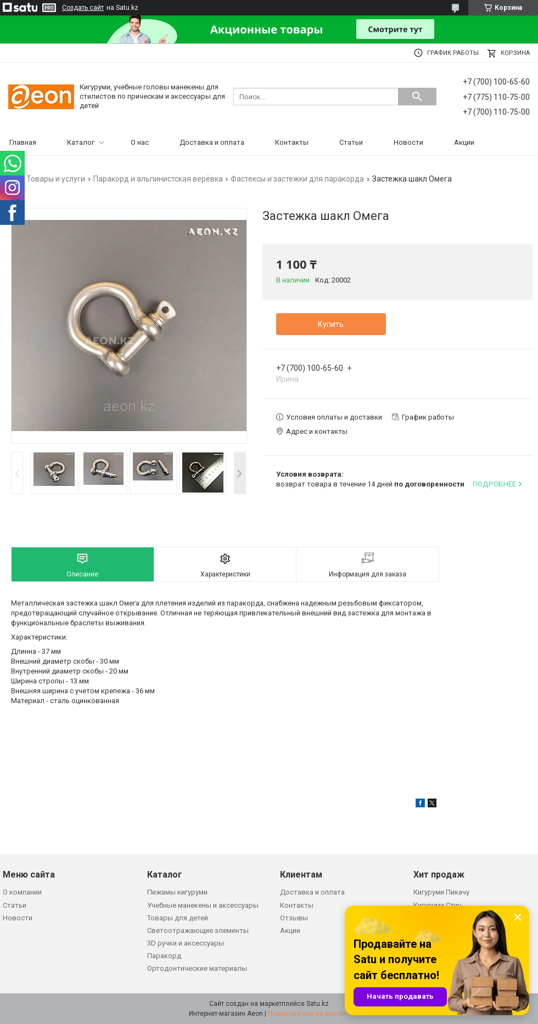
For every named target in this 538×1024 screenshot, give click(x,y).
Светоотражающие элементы (198, 930)
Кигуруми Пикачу (441, 892)
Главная (22, 142)
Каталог (80, 142)
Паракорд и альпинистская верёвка (158, 178)
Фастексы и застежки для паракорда (297, 178)
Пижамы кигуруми (177, 892)
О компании (22, 892)
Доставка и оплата (212, 142)
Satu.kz (317, 1004)
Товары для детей (177, 918)
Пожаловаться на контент (308, 1013)
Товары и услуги (55, 178)
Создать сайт (83, 8)
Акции (464, 142)
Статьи (351, 142)
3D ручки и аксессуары (185, 943)
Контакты (292, 142)
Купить (331, 324)
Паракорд (164, 956)
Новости (408, 142)
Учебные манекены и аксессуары (203, 905)
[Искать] (417, 96)
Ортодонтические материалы (197, 968)
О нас (140, 142)
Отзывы (294, 918)
